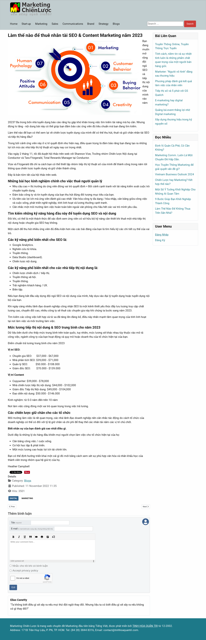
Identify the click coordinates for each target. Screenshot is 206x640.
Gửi (13, 587)
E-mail (32, 528)
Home (13, 23)
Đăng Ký (160, 240)
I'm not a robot (22, 578)
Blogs (116, 23)
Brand (90, 23)
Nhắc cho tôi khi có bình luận (30, 565)
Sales (55, 23)
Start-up (26, 23)
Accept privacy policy (25, 570)
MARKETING (27, 498)
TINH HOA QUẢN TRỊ (145, 626)
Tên (16, 522)
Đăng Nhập (162, 234)
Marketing (41, 23)
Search (190, 23)
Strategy (103, 23)
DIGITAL (13, 498)
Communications (73, 23)
